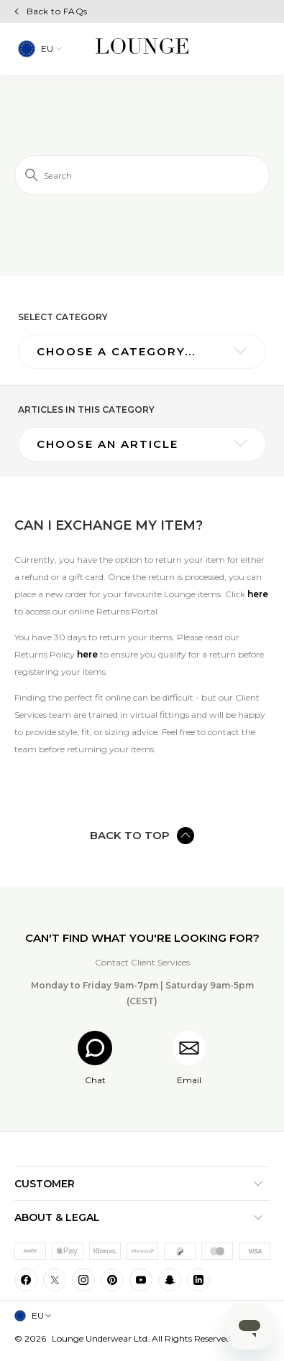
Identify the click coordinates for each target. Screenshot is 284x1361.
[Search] (142, 175)
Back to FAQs (57, 11)
